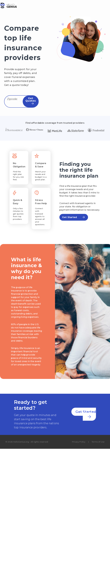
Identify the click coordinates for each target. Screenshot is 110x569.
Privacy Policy (78, 442)
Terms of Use (98, 442)
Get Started (73, 217)
